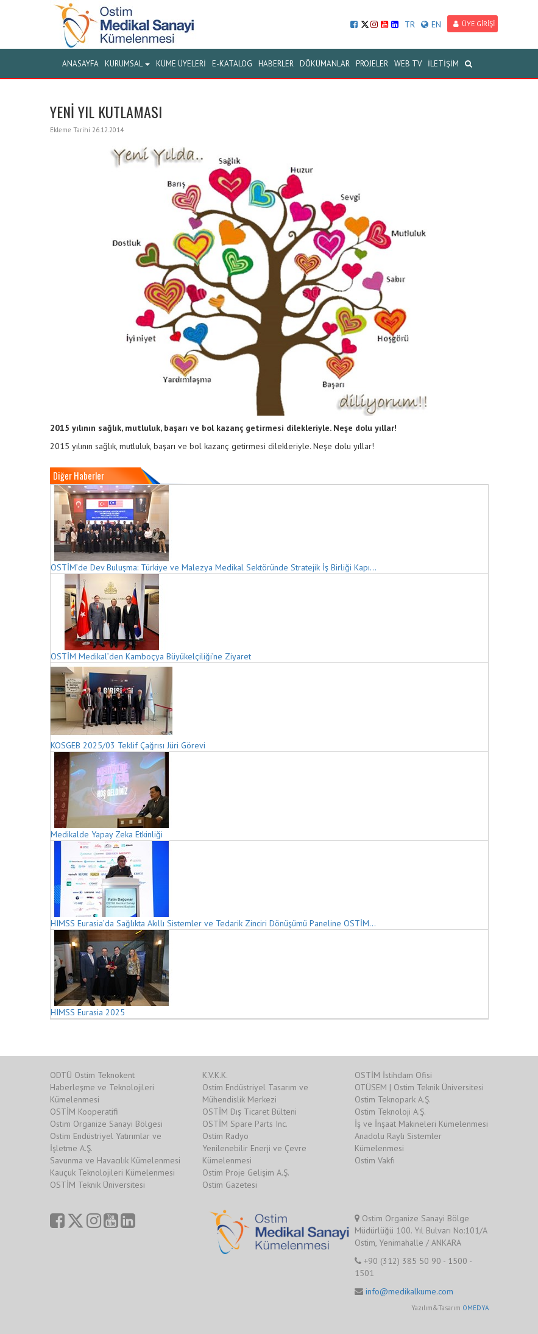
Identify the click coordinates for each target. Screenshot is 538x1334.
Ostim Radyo (225, 1135)
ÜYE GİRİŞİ (474, 23)
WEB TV (408, 64)
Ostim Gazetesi (229, 1184)
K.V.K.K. (215, 1075)
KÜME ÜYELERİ (181, 64)
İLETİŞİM (443, 64)
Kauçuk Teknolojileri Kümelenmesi (112, 1172)
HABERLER (276, 64)
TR (410, 24)
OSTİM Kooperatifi (84, 1111)
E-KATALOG (232, 64)
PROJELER (372, 64)
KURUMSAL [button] (127, 64)
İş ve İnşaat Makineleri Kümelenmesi (421, 1123)
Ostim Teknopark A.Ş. (393, 1099)
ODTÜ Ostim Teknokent (92, 1075)
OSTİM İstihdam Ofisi (393, 1075)
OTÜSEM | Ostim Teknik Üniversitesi (419, 1087)
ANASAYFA (80, 64)
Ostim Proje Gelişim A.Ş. (245, 1172)
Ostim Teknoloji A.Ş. (390, 1111)
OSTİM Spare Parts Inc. (245, 1123)
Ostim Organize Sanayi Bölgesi (106, 1123)
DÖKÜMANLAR (325, 64)
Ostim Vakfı (375, 1160)
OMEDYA (475, 1308)
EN (431, 24)
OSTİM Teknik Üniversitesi (97, 1184)
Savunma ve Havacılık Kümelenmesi (115, 1160)
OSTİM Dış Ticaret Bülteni (249, 1111)
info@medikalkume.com (409, 1291)
